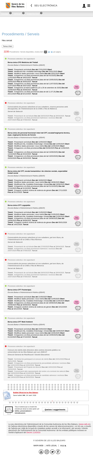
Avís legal (51, 446)
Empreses (17, 14)
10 (45, 52)
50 (51, 52)
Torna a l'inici (7, 46)
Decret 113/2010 (33, 432)
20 (49, 52)
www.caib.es (84, 424)
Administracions (33, 14)
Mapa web (38, 446)
